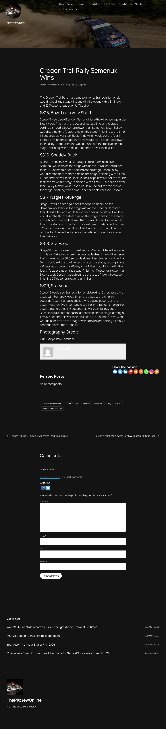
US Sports (82, 84)
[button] (43, 487)
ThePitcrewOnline (15, 22)
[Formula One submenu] (100, 4)
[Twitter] (120, 371)
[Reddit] (136, 371)
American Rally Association (52, 403)
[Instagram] (151, 371)
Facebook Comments (72, 476)
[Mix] (141, 371)
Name (43, 536)
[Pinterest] (130, 371)
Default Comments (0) (50, 476)
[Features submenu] (85, 4)
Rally (62, 84)
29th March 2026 (152, 627)
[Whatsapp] (146, 371)
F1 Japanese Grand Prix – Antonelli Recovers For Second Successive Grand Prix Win (61, 653)
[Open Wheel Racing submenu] (147, 4)
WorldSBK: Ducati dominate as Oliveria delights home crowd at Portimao (54, 626)
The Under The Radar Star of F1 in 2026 (32, 644)
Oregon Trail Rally (114, 403)
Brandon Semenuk (82, 403)
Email (43, 548)
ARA (69, 403)
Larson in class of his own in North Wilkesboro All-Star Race (124, 435)
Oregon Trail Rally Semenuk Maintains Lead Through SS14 (41, 435)
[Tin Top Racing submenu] (72, 9)
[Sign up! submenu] (74, 4)
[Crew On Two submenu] (115, 4)
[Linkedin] (125, 371)
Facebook (69, 339)
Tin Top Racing (70, 84)
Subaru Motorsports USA (52, 408)
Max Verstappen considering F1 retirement (34, 635)
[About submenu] (81, 9)
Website (43, 561)
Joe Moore (53, 84)
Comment (44, 501)
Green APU (98, 403)
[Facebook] (115, 371)
